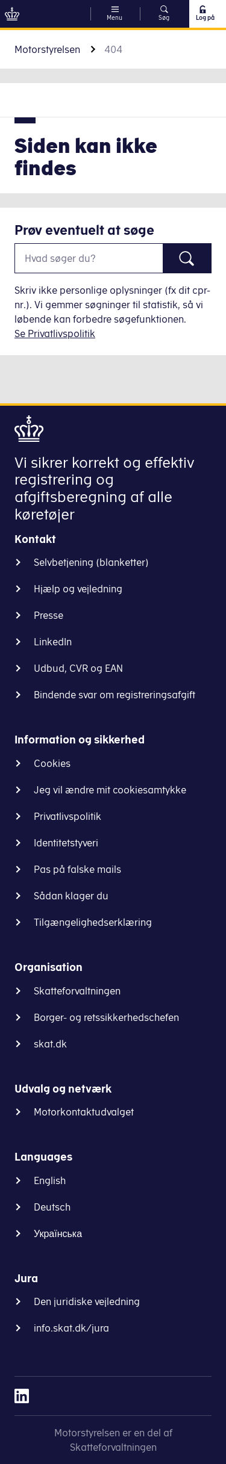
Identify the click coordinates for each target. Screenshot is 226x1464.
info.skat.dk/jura (71, 1328)
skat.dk (50, 1043)
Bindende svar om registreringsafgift (114, 694)
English (50, 1180)
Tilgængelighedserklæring (93, 922)
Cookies (52, 763)
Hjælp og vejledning (78, 588)
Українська (58, 1233)
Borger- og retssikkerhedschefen (106, 1017)
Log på (205, 13)
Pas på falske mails (77, 869)
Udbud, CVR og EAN (78, 668)
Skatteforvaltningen (77, 990)
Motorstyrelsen (47, 49)
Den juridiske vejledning (87, 1301)
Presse (48, 615)
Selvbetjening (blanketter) (91, 562)
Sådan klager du (71, 895)
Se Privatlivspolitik (54, 333)
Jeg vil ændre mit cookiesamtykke (110, 789)
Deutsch (52, 1207)
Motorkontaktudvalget (84, 1111)
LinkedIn (53, 641)
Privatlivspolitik (67, 816)
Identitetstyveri (66, 842)
